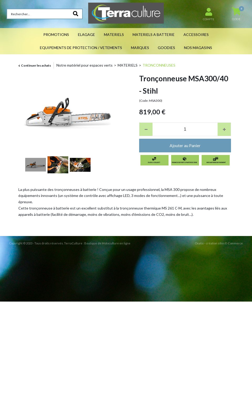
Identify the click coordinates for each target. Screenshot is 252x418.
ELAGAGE (86, 34)
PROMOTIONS (56, 34)
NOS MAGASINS (198, 47)
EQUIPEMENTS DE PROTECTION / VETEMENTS (81, 47)
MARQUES (140, 47)
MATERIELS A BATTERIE (154, 34)
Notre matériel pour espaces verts (84, 65)
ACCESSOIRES (196, 34)
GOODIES (166, 47)
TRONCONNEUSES (159, 65)
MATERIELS (114, 34)
